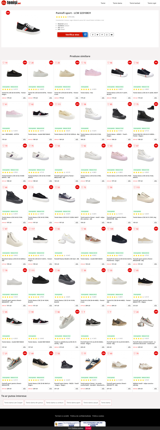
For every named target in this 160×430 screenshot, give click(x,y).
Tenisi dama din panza (34, 402)
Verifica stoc (77, 34)
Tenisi (103, 3)
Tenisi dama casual (91, 402)
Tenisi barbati (135, 3)
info (24, 98)
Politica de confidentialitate (80, 416)
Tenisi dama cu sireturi (54, 402)
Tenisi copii (152, 3)
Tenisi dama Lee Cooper (13, 402)
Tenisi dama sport (73, 402)
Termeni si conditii (62, 416)
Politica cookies (98, 416)
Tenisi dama (117, 3)
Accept (88, 428)
